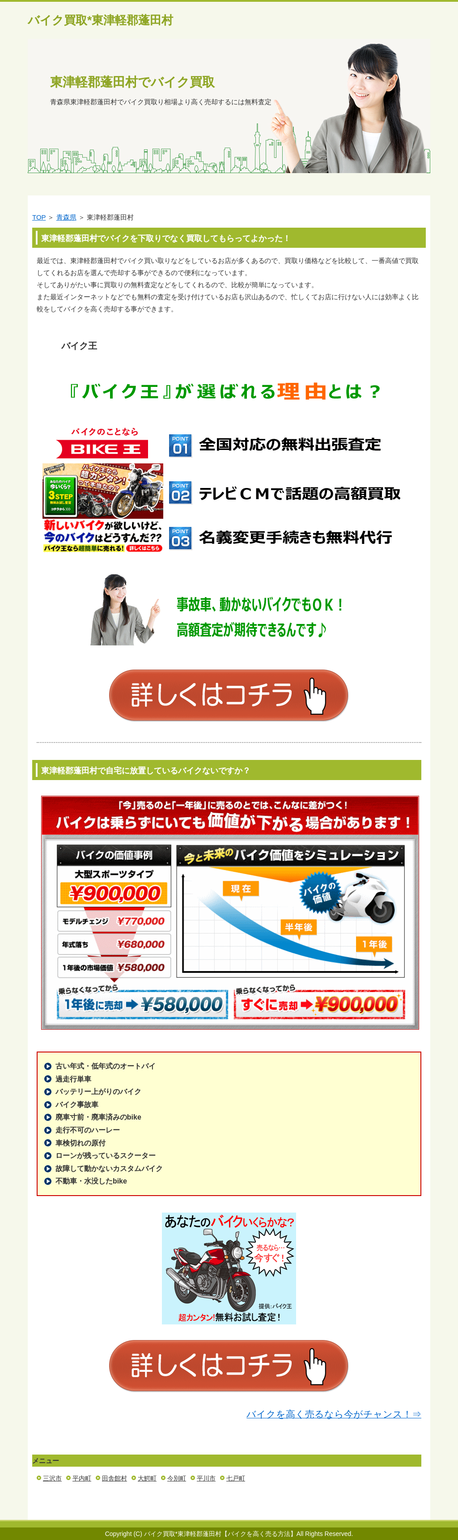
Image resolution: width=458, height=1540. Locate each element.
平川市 (206, 1478)
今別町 (176, 1478)
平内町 (81, 1478)
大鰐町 (147, 1478)
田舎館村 (114, 1478)
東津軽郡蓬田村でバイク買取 (132, 82)
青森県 (66, 217)
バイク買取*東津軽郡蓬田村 (100, 20)
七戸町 (235, 1478)
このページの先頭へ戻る (403, 1515)
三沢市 (52, 1478)
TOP (39, 217)
